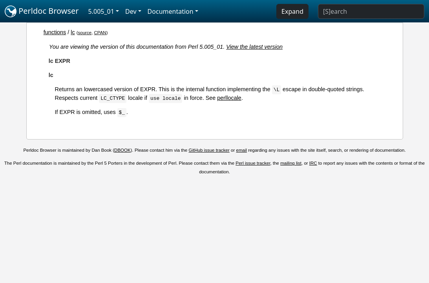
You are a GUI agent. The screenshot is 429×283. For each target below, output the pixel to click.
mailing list (290, 163)
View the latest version (254, 47)
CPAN (100, 32)
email (241, 150)
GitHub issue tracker (209, 150)
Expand (292, 11)
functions (55, 32)
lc (73, 32)
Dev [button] (131, 11)
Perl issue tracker (252, 163)
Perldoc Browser (42, 11)
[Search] (371, 11)
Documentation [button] (171, 11)
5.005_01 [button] (101, 11)
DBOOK (122, 150)
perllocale (229, 98)
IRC (313, 163)
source (85, 32)
